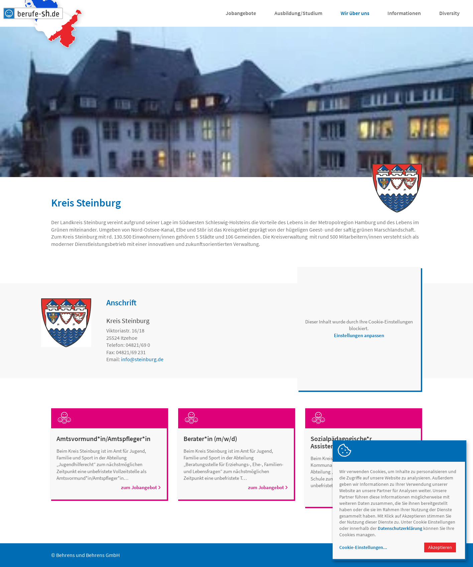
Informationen (404, 13)
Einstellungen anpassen (359, 335)
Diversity (449, 13)
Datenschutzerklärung (400, 528)
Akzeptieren (440, 547)
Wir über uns (355, 13)
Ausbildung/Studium (298, 13)
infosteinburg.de (142, 359)
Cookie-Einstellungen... (363, 547)
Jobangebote (241, 13)
